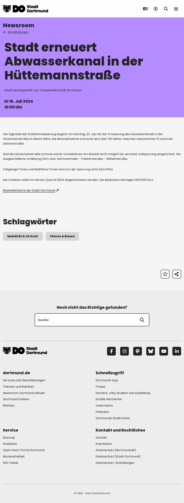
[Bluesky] (150, 351)
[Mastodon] (137, 351)
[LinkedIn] (176, 351)
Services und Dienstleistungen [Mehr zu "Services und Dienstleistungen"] (24, 380)
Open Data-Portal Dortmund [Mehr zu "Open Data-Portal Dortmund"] (23, 450)
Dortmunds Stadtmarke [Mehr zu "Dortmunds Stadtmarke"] (113, 418)
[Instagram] (124, 351)
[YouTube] (163, 351)
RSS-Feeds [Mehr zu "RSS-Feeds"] (10, 463)
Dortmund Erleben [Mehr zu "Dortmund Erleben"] (16, 399)
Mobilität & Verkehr (22, 236)
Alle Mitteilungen (16, 32)
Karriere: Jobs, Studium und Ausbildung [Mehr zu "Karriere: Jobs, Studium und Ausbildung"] (123, 393)
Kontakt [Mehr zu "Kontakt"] (101, 438)
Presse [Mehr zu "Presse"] (100, 387)
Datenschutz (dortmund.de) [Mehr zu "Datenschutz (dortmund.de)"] (116, 450)
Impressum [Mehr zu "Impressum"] (104, 444)
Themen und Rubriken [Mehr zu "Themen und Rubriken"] (18, 387)
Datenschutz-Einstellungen (115, 463)
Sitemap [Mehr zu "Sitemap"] (9, 438)
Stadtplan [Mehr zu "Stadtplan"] (10, 444)
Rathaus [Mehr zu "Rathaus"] (9, 405)
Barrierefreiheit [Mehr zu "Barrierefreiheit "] (14, 456)
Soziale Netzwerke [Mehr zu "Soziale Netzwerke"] (109, 399)
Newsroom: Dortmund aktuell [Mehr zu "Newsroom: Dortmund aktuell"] (24, 393)
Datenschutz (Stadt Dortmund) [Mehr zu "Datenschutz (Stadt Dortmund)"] (118, 456)
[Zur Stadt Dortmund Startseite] (25, 8)
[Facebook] (111, 351)
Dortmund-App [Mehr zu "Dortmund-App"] (107, 380)
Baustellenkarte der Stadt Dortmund (31, 190)
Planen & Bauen (62, 236)
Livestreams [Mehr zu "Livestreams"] (104, 405)
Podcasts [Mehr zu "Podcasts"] (102, 412)
